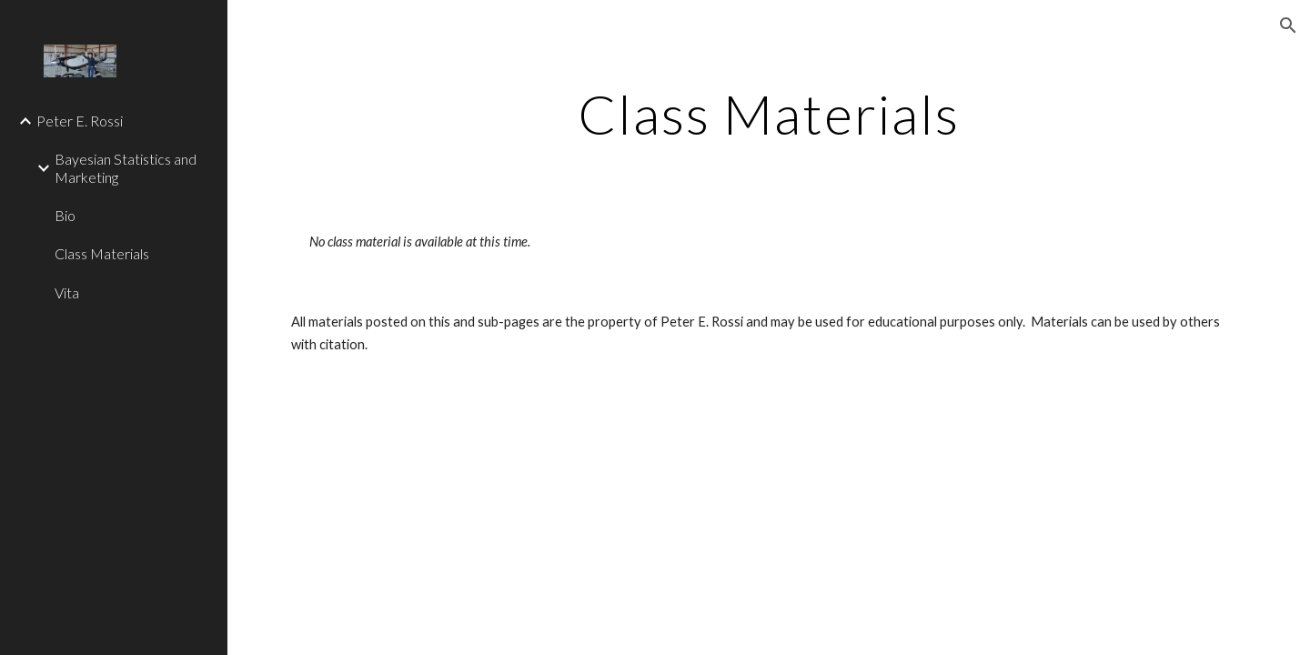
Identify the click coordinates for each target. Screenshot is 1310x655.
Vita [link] (67, 292)
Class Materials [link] (102, 253)
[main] (769, 113)
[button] (1288, 25)
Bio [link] (65, 215)
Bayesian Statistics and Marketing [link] (125, 167)
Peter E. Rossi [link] (79, 120)
